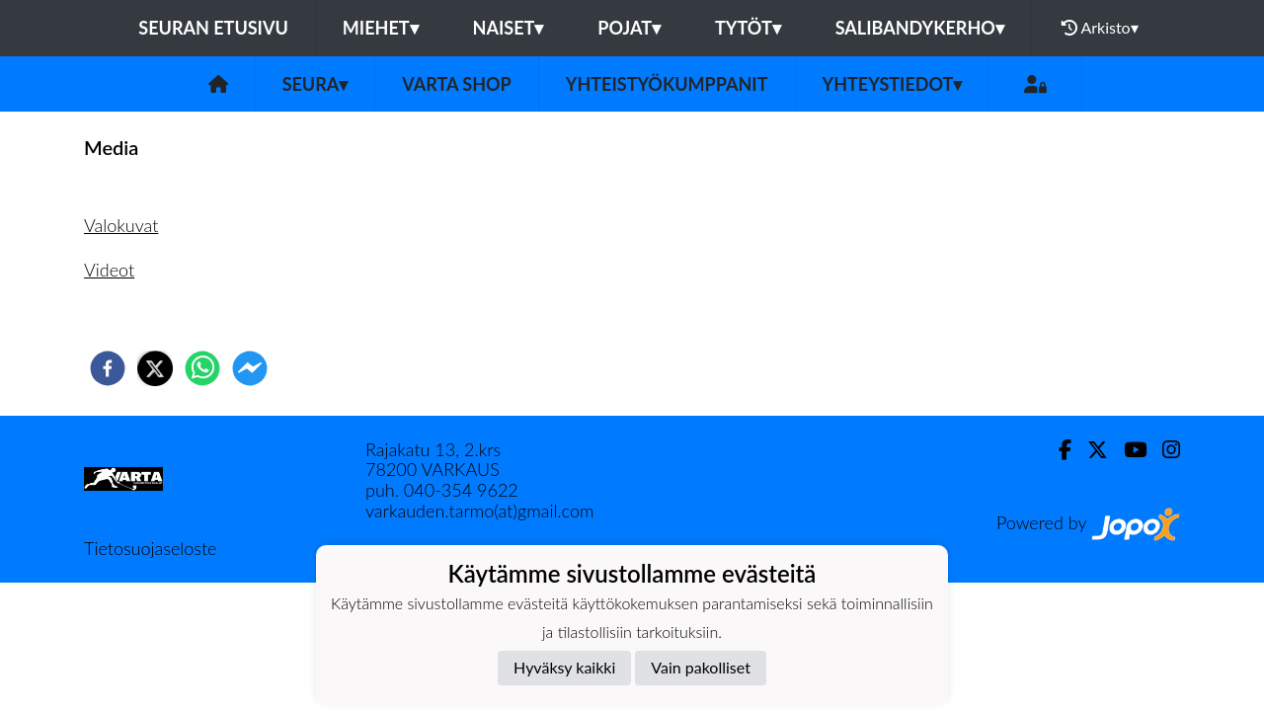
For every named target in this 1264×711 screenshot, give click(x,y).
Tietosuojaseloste (150, 548)
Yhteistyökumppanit (667, 84)
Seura (315, 84)
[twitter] (155, 368)
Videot (109, 269)
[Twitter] (1089, 449)
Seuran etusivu (213, 28)
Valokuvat (121, 225)
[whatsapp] (202, 368)
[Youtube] (1127, 449)
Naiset (508, 28)
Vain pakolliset (700, 667)
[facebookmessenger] (250, 368)
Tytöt (748, 28)
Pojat (629, 28)
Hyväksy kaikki (564, 667)
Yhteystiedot (893, 84)
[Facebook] (1057, 449)
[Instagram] (1163, 449)
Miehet (381, 28)
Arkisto (1100, 28)
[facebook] (107, 368)
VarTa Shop (456, 84)
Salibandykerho (919, 28)
